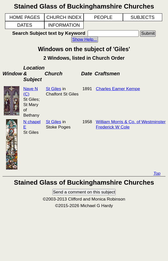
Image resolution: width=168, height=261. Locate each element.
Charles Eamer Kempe (118, 88)
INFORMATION (64, 25)
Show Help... (84, 39)
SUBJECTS (143, 17)
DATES (24, 25)
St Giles (53, 88)
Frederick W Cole (113, 126)
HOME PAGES (25, 17)
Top (156, 173)
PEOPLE (103, 17)
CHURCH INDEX (63, 17)
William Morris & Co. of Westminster (131, 121)
